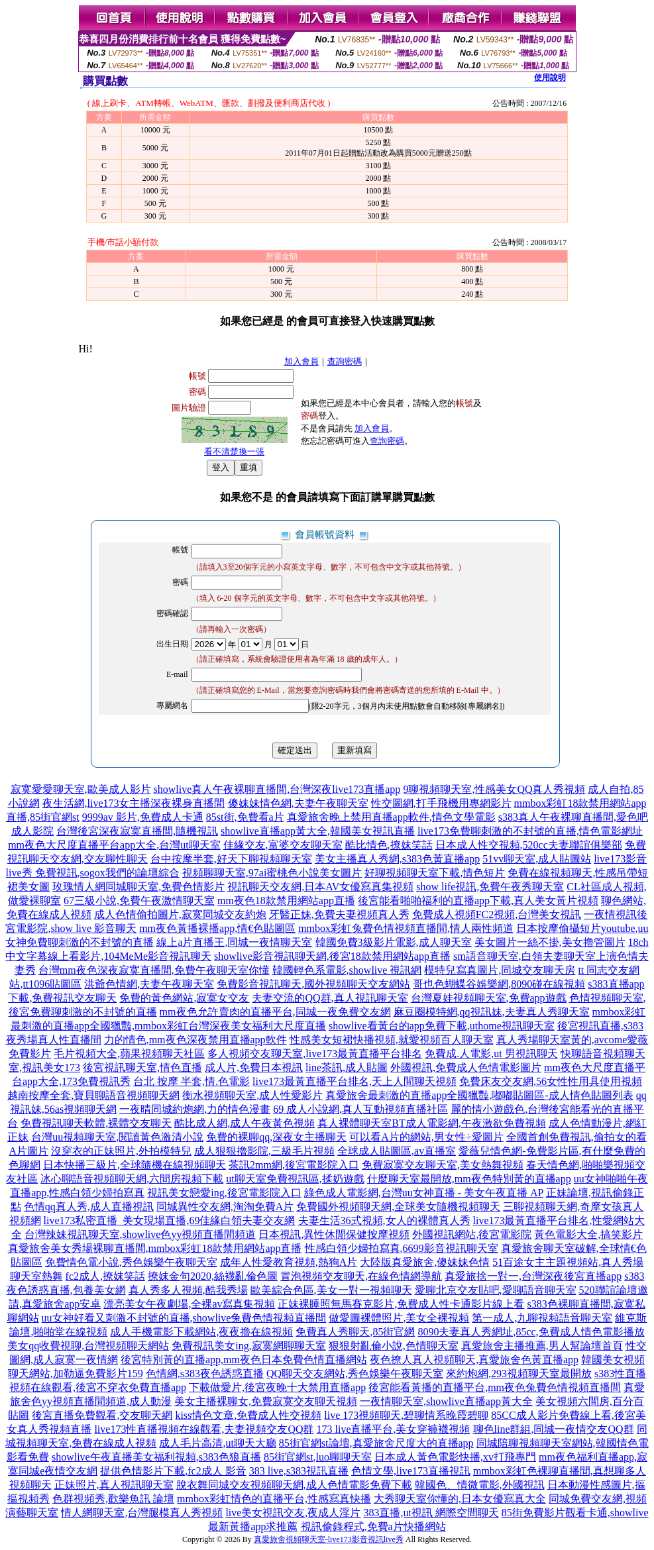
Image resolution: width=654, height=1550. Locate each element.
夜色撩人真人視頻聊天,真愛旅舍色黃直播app (474, 1359)
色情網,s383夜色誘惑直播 (205, 1373)
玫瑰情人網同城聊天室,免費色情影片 (138, 886)
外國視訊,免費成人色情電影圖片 (465, 1067)
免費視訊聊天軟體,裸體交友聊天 (96, 1123)
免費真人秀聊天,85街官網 (355, 1331)
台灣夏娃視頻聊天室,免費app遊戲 (489, 998)
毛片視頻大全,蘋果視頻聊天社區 (129, 1053)
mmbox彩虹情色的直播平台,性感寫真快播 (274, 1498)
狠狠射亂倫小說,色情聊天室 (394, 1345)
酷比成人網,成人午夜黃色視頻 (244, 1123)
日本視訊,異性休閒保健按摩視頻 (333, 1234)
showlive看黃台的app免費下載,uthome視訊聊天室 (442, 1025)
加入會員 (301, 361)
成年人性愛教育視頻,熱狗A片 (289, 1262)
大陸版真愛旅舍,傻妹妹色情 (425, 1262)
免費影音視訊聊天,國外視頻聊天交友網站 (313, 984)
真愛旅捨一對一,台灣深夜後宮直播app (533, 1276)
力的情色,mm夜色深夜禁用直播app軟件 (195, 1039)
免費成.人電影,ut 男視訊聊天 (491, 1053)
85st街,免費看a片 (245, 817)
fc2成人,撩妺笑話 (105, 1276)
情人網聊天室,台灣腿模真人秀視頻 (142, 1512)
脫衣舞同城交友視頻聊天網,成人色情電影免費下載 (294, 1484)
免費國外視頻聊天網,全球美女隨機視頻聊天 (398, 1206)
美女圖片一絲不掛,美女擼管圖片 (550, 942)
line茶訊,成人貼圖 (346, 1067)
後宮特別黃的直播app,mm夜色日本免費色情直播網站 (244, 1359)
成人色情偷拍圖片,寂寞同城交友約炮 (180, 914)
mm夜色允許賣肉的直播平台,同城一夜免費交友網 (275, 1011)
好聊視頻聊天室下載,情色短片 (434, 872)
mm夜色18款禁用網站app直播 (286, 900)
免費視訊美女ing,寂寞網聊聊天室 (248, 1345)
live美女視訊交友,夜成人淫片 (292, 1512)
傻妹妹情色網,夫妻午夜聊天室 (298, 803)
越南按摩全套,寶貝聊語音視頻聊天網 (93, 1095)
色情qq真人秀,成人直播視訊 (89, 1206)
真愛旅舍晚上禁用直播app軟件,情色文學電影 (391, 817)
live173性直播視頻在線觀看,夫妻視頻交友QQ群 (203, 1429)
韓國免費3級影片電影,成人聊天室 (393, 942)
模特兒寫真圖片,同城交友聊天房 (499, 970)
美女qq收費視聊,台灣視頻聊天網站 (88, 1345)
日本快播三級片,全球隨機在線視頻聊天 (134, 1164)
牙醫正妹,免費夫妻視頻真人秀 (339, 914)
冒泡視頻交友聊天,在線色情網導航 (361, 1276)
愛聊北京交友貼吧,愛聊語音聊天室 (495, 1290)
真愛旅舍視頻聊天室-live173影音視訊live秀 (329, 1539)
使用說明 (550, 77)
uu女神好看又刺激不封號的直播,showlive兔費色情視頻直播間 (184, 1317)
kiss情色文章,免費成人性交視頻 (248, 1415)
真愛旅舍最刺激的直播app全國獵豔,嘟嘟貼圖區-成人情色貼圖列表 (479, 1095)
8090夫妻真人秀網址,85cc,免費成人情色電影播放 (530, 1331)
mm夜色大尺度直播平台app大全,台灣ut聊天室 (114, 845)
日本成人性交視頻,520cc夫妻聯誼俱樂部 (528, 845)
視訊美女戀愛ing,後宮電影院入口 (224, 1192)
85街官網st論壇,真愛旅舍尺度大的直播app (376, 1443)
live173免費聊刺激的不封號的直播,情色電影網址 (530, 831)
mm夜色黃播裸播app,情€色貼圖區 (217, 928)
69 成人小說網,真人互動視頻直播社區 (360, 1109)
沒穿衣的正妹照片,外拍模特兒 (121, 1151)
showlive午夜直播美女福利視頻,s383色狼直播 (156, 1457)
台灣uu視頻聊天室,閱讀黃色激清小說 (117, 1137)
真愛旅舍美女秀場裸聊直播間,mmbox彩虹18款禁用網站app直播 (155, 1248)
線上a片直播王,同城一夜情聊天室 (234, 942)
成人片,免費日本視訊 (254, 1067)
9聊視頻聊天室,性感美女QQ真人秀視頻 (494, 789)
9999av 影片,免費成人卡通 (142, 817)
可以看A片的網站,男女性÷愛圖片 (426, 1137)
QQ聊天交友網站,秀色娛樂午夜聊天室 (354, 1373)
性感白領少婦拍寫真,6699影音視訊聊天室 (401, 1248)
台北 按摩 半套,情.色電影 (191, 1081)
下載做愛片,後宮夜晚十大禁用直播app (277, 1387)
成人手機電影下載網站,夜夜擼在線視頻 (201, 1331)
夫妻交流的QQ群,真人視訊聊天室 (330, 998)
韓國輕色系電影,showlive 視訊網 (347, 970)
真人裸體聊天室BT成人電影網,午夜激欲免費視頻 (431, 1123)
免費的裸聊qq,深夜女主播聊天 (276, 1137)
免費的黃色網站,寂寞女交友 (184, 998)
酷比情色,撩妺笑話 (389, 845)
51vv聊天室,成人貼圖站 (536, 858)
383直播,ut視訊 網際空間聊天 (430, 1512)
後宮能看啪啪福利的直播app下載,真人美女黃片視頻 (478, 900)
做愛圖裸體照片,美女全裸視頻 (399, 1317)
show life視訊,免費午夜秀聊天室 (490, 886)
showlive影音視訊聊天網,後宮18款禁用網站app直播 (332, 956)
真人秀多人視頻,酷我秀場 (188, 1290)
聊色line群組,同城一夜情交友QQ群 (553, 1429)
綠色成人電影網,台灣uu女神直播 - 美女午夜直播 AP (423, 1192)
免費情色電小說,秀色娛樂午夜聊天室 (131, 1262)
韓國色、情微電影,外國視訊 (480, 1484)
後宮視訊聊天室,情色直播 (142, 1067)
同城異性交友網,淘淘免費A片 (225, 1206)
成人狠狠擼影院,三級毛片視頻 (264, 1151)
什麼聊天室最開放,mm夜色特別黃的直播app (469, 1178)
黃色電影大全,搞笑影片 (588, 1234)
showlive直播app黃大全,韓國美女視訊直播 (318, 831)
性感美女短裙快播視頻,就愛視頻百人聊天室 (392, 1039)
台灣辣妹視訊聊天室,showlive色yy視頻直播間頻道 (140, 1234)
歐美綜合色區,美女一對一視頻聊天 (331, 1290)
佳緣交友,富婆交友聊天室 (283, 845)
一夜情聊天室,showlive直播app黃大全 (446, 1401)
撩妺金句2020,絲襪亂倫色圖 (213, 1276)
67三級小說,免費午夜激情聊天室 (139, 900)
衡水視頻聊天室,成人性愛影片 (252, 1095)
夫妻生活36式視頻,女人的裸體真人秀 (384, 1220)
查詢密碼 (344, 361)
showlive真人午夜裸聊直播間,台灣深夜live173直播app (277, 789)
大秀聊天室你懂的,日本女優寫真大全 (460, 1498)
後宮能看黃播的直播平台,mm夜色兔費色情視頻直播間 (494, 1387)
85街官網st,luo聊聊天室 (318, 1457)
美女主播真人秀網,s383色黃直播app (397, 858)
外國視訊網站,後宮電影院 (471, 1234)
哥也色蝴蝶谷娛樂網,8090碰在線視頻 (499, 984)
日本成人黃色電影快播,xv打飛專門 (455, 1457)
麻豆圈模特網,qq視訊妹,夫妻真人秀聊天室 (492, 1011)
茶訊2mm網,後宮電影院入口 (294, 1164)
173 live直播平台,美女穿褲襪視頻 (393, 1429)
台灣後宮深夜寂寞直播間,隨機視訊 (137, 831)
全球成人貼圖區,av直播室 (396, 1151)
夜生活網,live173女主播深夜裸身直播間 (133, 803)
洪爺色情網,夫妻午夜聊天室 (149, 984)
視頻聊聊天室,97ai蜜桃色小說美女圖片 (272, 872)
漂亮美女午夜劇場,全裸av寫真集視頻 (189, 1304)
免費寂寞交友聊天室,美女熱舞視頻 (442, 1164)
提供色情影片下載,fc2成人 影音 (173, 1470)
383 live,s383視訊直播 (299, 1470)
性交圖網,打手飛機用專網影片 (441, 803)
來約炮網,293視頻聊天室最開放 (519, 1373)
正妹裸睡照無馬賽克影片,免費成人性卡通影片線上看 (401, 1304)
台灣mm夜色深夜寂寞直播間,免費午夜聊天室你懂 (154, 970)
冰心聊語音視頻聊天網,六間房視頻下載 (131, 1178)
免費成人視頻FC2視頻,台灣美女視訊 (497, 914)
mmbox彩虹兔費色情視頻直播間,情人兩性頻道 (406, 928)
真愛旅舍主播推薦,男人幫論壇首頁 (542, 1345)
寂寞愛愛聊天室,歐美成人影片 (81, 789)
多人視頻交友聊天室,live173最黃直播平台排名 (314, 1053)
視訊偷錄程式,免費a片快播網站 (373, 1526)
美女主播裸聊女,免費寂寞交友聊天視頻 (265, 1401)
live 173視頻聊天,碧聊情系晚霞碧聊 (406, 1415)
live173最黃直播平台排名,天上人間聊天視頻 (354, 1081)
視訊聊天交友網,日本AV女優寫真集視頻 (320, 886)
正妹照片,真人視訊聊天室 (114, 1484)
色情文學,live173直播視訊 (410, 1470)
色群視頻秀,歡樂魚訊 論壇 (113, 1498)
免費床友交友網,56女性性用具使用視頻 (550, 1081)
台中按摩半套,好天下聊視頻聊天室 (231, 858)
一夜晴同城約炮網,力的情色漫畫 (194, 1109)
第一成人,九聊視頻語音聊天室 (542, 1317)
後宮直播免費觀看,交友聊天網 (102, 1415)
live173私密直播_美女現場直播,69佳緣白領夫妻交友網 (170, 1220)
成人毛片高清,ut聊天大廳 (217, 1443)
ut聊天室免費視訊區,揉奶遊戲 (295, 1178)
